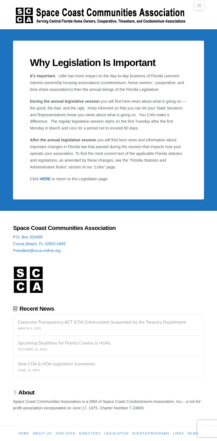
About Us (42, 433)
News (193, 433)
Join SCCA (65, 433)
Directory (90, 433)
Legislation (116, 433)
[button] (199, 5)
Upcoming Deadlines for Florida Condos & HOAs (64, 342)
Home (23, 433)
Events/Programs (151, 433)
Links (178, 433)
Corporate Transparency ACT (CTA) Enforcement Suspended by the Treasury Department (102, 321)
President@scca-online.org (36, 250)
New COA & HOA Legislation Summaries (56, 363)
